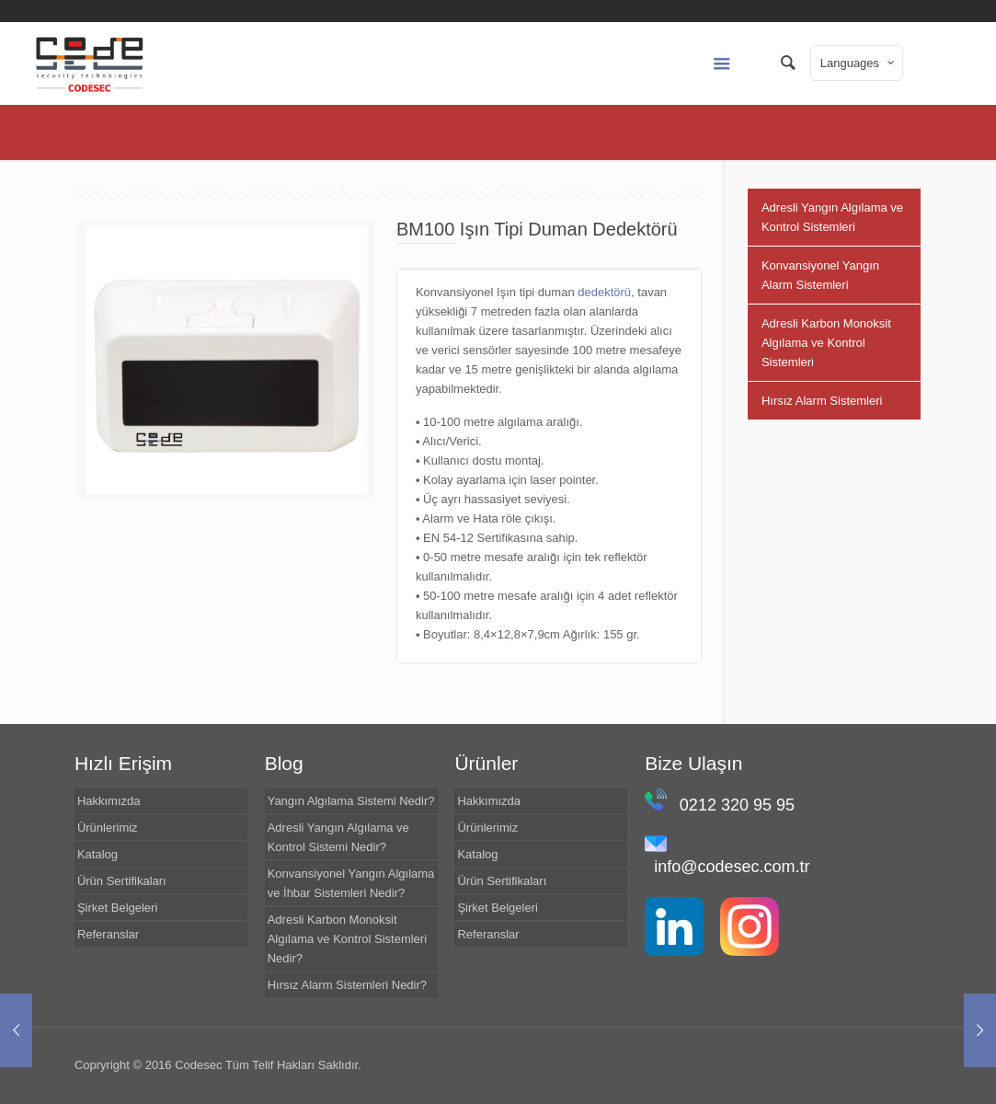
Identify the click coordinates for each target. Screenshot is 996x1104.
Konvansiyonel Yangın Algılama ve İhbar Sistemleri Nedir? (351, 883)
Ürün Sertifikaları (121, 881)
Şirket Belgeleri (117, 907)
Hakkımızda (109, 801)
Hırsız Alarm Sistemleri (821, 401)
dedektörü (604, 292)
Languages (858, 62)
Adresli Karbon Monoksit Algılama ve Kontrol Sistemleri (826, 342)
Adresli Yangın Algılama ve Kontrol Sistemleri (832, 217)
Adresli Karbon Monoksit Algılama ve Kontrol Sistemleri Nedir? (347, 939)
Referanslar (108, 934)
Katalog (97, 854)
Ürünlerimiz (107, 827)
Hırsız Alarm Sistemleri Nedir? (347, 985)
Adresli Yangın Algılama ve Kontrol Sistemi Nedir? (338, 837)
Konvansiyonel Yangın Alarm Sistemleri (820, 275)
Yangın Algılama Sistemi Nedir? (351, 801)
